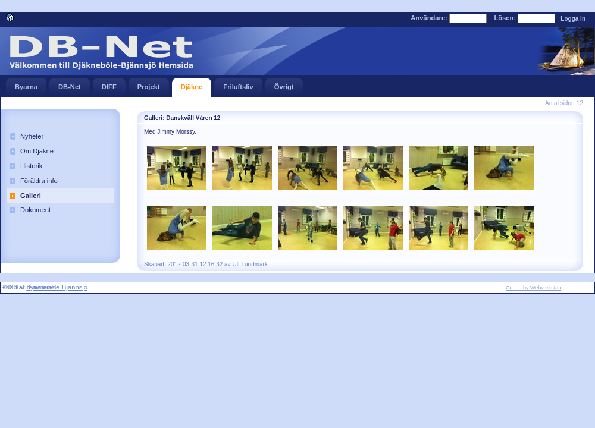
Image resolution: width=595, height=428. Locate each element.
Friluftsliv (238, 84)
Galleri (30, 195)
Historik (31, 165)
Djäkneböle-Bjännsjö (56, 287)
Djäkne (192, 84)
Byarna (26, 84)
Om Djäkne (37, 151)
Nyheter (31, 136)
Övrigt (284, 84)
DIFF (109, 84)
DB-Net (69, 84)
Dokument (35, 209)
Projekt (149, 84)
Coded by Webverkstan (533, 288)
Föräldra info (39, 180)
